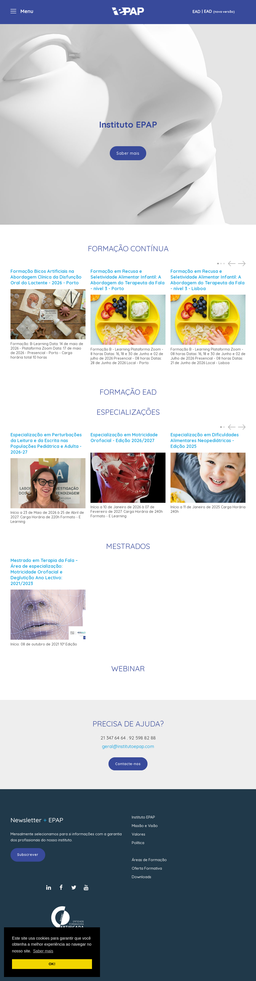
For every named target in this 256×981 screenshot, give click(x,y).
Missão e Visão (145, 825)
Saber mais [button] (43, 951)
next (242, 264)
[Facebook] (61, 887)
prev (232, 264)
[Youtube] (86, 887)
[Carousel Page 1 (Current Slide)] (218, 263)
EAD (196, 11)
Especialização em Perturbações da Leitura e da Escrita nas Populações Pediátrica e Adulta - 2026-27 (46, 443)
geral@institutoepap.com (128, 746)
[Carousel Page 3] (224, 263)
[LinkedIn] (48, 887)
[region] (128, 124)
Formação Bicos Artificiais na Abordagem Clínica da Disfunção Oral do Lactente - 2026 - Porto (46, 277)
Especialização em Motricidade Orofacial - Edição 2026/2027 (124, 437)
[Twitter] (74, 887)
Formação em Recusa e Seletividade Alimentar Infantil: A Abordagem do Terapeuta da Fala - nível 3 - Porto (127, 279)
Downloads (141, 876)
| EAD (217, 11)
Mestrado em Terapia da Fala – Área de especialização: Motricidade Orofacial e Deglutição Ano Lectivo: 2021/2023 (44, 571)
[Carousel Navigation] (236, 263)
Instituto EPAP (143, 817)
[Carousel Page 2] (221, 263)
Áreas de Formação (149, 859)
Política (138, 842)
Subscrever (27, 854)
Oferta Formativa (147, 868)
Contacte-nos (128, 764)
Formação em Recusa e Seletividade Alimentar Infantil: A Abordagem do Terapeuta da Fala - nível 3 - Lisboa (207, 279)
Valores (138, 834)
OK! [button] (52, 964)
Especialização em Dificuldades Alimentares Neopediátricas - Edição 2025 (204, 440)
